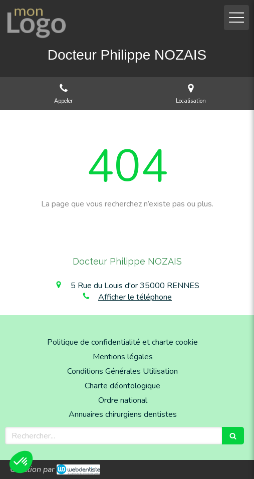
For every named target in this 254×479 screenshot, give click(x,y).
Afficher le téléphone (135, 297)
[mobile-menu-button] (236, 17)
